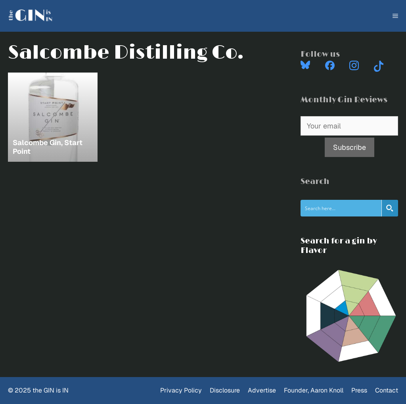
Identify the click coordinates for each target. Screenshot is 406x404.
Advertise (262, 390)
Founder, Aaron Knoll (313, 390)
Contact (386, 390)
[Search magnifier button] (389, 208)
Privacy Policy (181, 390)
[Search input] (341, 208)
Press (359, 390)
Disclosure (225, 390)
